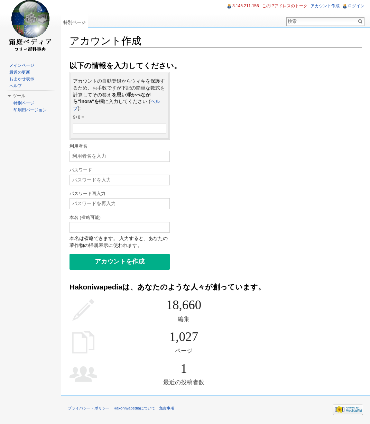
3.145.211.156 (245, 5)
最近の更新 (19, 72)
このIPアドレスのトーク (284, 5)
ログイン (356, 5)
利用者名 (78, 146)
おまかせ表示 (21, 78)
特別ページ (74, 22)
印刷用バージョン (30, 110)
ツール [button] (19, 95)
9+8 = (78, 117)
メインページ (21, 65)
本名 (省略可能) (85, 217)
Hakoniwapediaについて (134, 408)
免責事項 (166, 408)
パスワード (81, 170)
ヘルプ (15, 85)
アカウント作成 (325, 5)
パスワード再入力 (87, 193)
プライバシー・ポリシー (89, 408)
